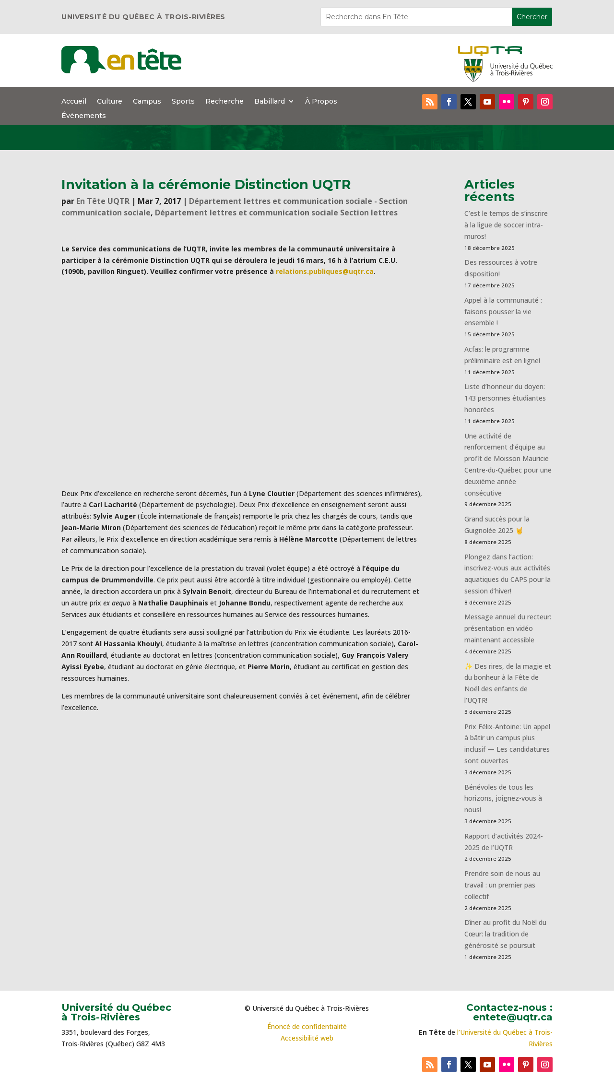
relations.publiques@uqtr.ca (325, 271)
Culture (109, 102)
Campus (147, 102)
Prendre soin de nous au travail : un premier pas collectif (502, 885)
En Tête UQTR (103, 201)
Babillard (269, 102)
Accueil (73, 102)
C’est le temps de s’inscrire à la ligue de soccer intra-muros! (506, 225)
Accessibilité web (307, 1037)
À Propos (321, 102)
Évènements (83, 116)
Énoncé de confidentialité (307, 1026)
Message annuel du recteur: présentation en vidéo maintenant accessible (507, 628)
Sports (183, 102)
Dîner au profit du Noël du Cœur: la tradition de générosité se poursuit (505, 934)
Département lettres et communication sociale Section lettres (276, 212)
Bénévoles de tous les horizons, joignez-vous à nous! (503, 798)
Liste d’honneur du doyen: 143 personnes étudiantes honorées (505, 398)
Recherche (224, 102)
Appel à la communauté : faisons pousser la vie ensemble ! (503, 312)
